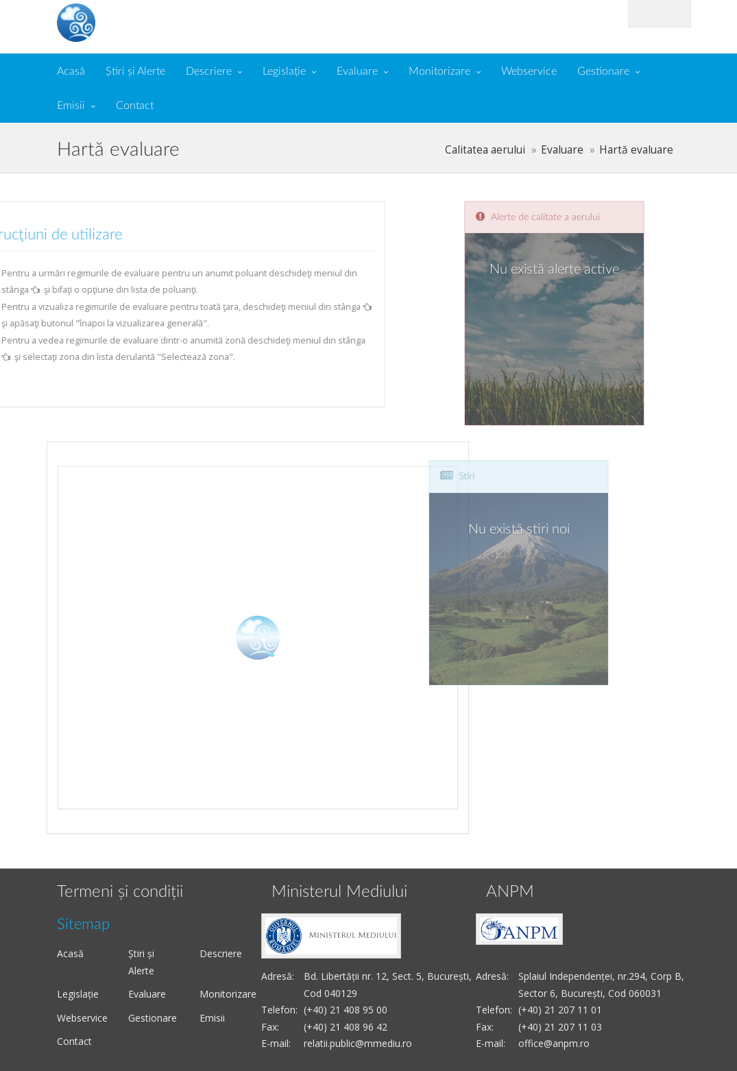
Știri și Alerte (135, 71)
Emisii (71, 105)
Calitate (158, 21)
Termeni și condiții (120, 892)
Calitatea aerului (485, 150)
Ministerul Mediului (339, 892)
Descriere (209, 71)
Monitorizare (439, 71)
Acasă (71, 71)
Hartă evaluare (636, 150)
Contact (135, 105)
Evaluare (357, 71)
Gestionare (603, 71)
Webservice (529, 71)
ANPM (510, 892)
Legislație (284, 71)
